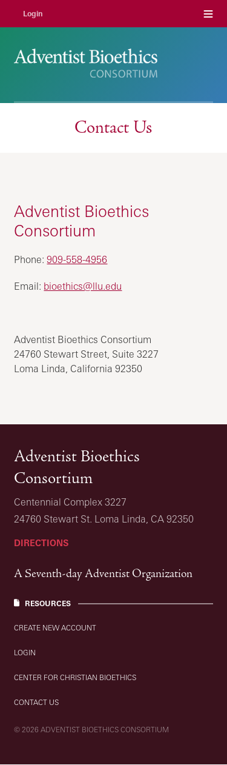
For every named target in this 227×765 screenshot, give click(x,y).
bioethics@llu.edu (83, 286)
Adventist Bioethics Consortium (77, 467)
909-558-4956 (77, 259)
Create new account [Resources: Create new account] (55, 627)
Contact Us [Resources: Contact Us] (36, 702)
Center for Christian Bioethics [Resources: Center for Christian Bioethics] (75, 677)
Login (33, 13)
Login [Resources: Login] (25, 652)
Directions (41, 543)
